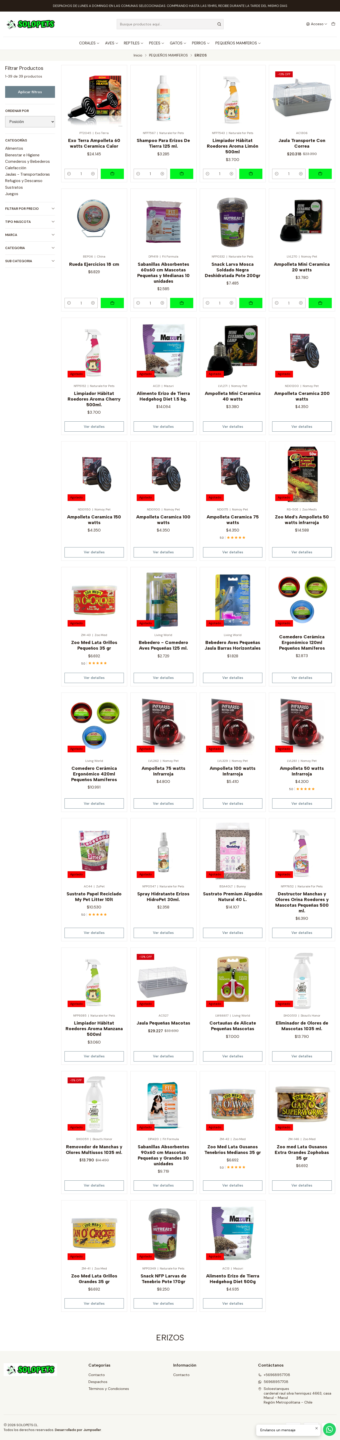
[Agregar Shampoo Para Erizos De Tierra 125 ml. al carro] (181, 174)
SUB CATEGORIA (30, 261)
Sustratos (14, 187)
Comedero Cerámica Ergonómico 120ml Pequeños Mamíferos (302, 642)
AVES (111, 43)
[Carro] (333, 24)
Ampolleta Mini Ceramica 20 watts (302, 266)
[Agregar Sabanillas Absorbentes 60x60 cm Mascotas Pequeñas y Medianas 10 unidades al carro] (181, 303)
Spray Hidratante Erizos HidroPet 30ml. (163, 896)
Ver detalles (94, 426)
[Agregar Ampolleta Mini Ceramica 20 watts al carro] (320, 303)
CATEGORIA (30, 248)
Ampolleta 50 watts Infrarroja (302, 770)
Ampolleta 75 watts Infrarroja (163, 770)
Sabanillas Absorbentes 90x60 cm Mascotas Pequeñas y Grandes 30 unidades (163, 1155)
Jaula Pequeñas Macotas (163, 1023)
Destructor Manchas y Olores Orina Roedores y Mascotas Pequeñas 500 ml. (302, 902)
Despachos (97, 1381)
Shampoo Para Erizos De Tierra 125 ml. (163, 143)
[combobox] (170, 24)
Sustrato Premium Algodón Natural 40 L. (232, 896)
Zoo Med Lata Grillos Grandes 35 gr (94, 1278)
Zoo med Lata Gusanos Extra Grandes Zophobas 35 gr (302, 1152)
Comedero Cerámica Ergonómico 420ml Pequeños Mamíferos (94, 773)
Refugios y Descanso (23, 180)
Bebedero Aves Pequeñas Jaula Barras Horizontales (233, 645)
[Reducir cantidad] (69, 174)
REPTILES (134, 43)
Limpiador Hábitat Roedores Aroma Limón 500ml (232, 146)
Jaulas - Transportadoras (27, 174)
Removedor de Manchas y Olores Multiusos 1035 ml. (94, 1149)
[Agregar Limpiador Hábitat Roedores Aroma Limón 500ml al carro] (250, 174)
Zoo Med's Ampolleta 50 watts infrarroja (302, 519)
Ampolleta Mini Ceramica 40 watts (233, 396)
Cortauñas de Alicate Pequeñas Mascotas (232, 1025)
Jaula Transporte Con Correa (301, 143)
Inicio (138, 55)
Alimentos (14, 148)
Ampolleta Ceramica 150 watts (94, 519)
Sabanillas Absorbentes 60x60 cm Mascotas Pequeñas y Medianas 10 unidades (163, 272)
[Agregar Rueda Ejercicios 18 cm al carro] (112, 303)
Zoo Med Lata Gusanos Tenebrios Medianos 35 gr (232, 1149)
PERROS (201, 43)
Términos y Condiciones (108, 1388)
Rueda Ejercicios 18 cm (94, 264)
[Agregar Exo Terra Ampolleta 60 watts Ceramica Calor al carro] (112, 174)
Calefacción (15, 167)
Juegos (11, 193)
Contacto (96, 1374)
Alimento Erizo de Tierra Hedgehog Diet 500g (232, 1278)
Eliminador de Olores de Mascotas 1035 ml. (302, 1025)
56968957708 (273, 1381)
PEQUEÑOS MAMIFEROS (238, 43)
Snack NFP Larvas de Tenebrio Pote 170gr (163, 1278)
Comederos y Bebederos (27, 161)
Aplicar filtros (30, 92)
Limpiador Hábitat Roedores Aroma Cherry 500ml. (94, 399)
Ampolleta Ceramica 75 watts (233, 519)
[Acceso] (317, 24)
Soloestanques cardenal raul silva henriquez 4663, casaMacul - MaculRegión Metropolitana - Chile (294, 1395)
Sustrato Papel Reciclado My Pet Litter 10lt (94, 896)
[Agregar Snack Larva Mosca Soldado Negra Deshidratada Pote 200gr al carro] (250, 303)
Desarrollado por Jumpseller (78, 1430)
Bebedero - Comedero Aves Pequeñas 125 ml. (163, 645)
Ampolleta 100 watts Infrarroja (232, 770)
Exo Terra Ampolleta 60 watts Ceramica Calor (94, 143)
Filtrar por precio (30, 208)
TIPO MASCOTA (30, 222)
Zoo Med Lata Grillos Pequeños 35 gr (94, 645)
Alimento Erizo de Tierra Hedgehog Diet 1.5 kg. (163, 396)
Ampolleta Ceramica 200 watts (302, 396)
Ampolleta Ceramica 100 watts (163, 519)
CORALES (89, 43)
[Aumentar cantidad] (93, 174)
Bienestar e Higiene (22, 155)
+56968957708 (274, 1374)
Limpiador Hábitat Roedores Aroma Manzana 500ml (94, 1028)
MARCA (30, 235)
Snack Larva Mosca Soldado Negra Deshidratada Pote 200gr (232, 269)
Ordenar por (17, 111)
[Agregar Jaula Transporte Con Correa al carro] (320, 174)
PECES (156, 43)
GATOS (178, 43)
